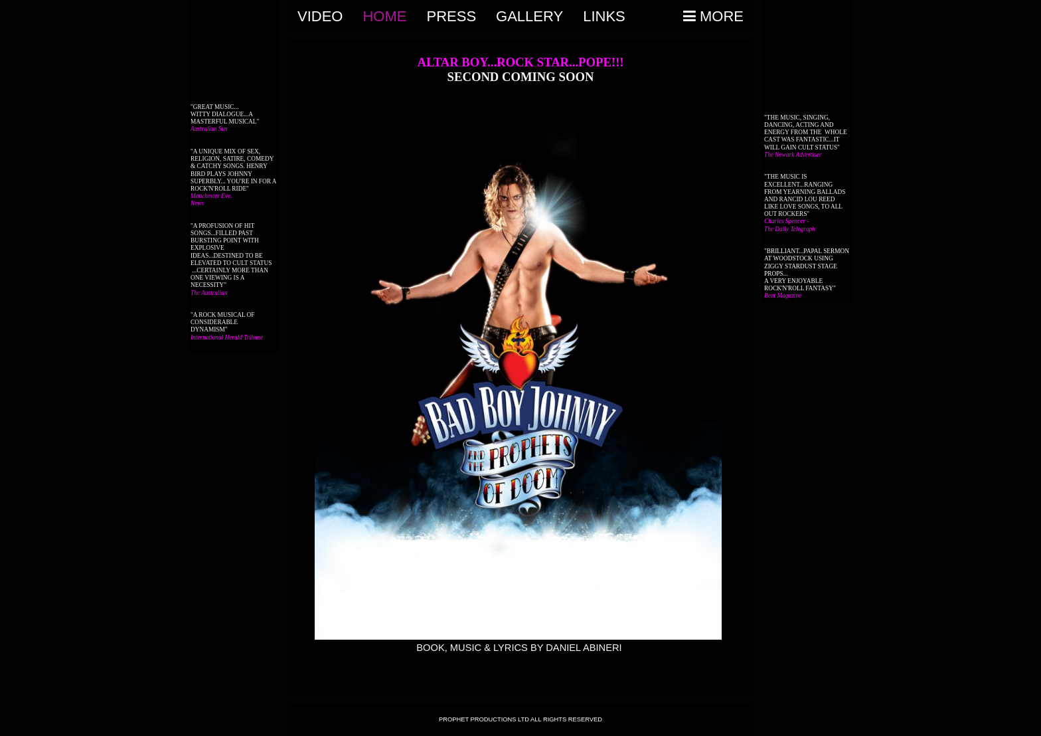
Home (384, 16)
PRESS (451, 16)
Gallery (529, 16)
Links (604, 16)
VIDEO (320, 16)
